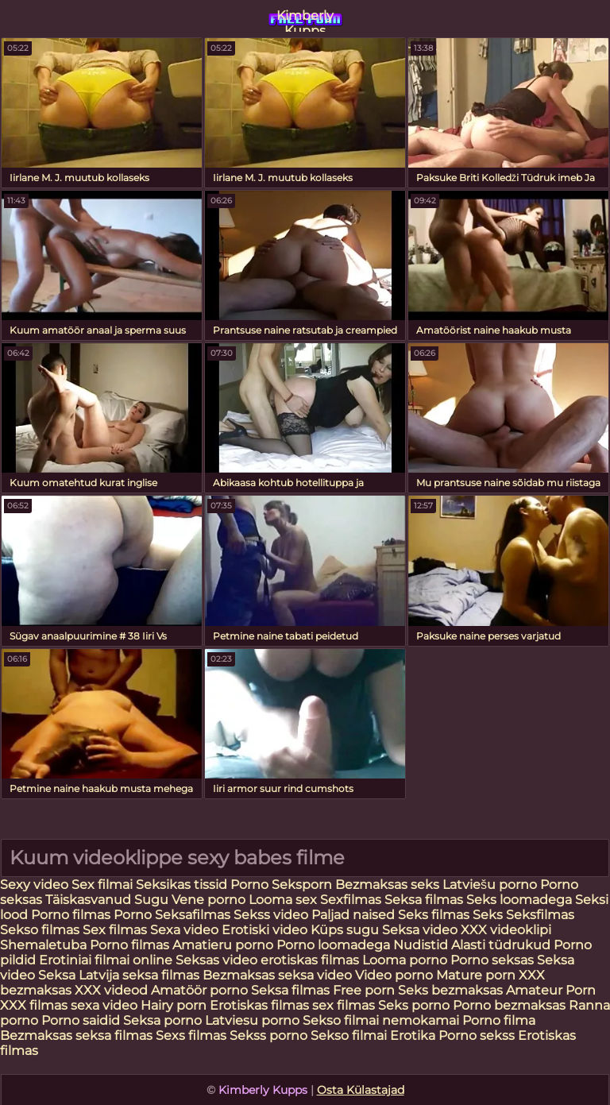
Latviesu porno (254, 1020)
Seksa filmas (425, 899)
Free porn (364, 990)
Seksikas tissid (183, 884)
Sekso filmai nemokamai (381, 1020)
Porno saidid (80, 1020)
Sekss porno (270, 1035)
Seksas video (218, 960)
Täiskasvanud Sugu (108, 899)
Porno (251, 884)
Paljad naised (354, 914)
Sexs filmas (191, 1035)
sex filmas (343, 1005)
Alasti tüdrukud (500, 944)
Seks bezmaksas (450, 990)
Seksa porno (162, 1020)
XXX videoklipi (506, 929)
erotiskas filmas (310, 960)
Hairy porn (174, 1005)
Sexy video (35, 884)
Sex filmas (115, 929)
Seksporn (302, 884)
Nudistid (422, 944)
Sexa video (186, 929)
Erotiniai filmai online (105, 960)
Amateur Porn (551, 990)
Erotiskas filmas (259, 1005)
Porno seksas (493, 960)
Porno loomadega (334, 944)
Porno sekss (476, 1035)
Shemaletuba (43, 944)
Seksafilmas (192, 914)
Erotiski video (266, 929)
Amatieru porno (222, 944)
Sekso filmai (349, 1035)
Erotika (414, 1035)
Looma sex (284, 899)
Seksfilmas (540, 914)
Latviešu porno (489, 884)
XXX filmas (34, 1005)
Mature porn (475, 975)
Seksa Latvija (80, 975)
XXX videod (113, 990)
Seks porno (414, 1005)
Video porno (394, 975)
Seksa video (420, 929)
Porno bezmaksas (511, 1005)
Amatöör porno (199, 990)
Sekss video (272, 914)
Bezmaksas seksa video (277, 975)
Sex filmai (103, 884)
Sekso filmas (41, 929)
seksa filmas (160, 975)
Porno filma (498, 1020)
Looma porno (406, 960)
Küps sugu (345, 929)
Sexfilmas (350, 899)
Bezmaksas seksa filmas (76, 1035)
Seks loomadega (520, 899)
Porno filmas (70, 914)
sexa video (104, 1005)
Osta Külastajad (360, 1090)
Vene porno (208, 899)
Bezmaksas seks (387, 884)
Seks (488, 914)
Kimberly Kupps (305, 20)
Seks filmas (433, 914)
